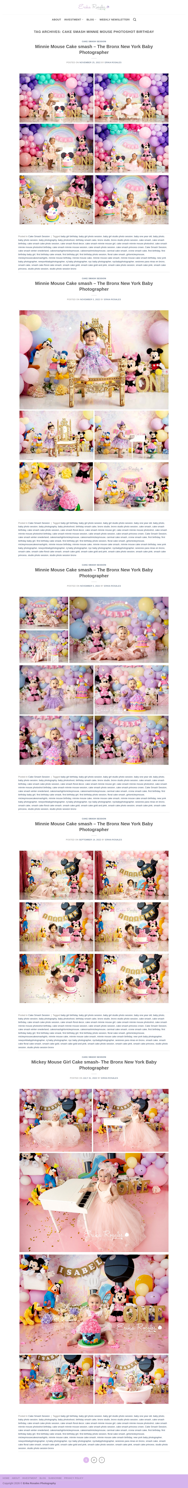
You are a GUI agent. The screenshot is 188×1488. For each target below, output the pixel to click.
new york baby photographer (147, 1036)
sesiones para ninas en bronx (149, 261)
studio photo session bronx (63, 268)
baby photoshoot (66, 240)
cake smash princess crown (130, 247)
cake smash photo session (102, 247)
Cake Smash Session (94, 41)
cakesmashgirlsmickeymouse (64, 250)
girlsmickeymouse (135, 254)
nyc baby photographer (99, 261)
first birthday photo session (93, 254)
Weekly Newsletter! (115, 19)
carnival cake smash (117, 250)
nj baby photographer (76, 261)
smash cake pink (144, 265)
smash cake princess (143, 1043)
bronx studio (104, 240)
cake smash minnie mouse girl (100, 243)
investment (73, 19)
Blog (91, 19)
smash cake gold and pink (94, 265)
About (56, 19)
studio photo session (38, 268)
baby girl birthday (69, 236)
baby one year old (143, 236)
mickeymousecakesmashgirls (32, 258)
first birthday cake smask (49, 254)
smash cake (24, 265)
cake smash (145, 240)
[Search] (134, 19)
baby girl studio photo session (118, 236)
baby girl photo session (90, 236)
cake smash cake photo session (43, 243)
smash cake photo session (121, 265)
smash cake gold (71, 265)
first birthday (154, 250)
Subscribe (55, 1478)
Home (6, 1478)
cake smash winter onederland (33, 250)
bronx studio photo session (124, 240)
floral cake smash (116, 254)
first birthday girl (70, 254)
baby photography (48, 240)
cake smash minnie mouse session (69, 247)
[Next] (102, 1460)
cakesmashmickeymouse (93, 250)
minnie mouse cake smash (106, 258)
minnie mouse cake (82, 258)
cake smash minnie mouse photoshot (135, 243)
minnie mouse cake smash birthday (138, 258)
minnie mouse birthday (60, 258)
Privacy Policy (73, 1478)
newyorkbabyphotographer (51, 261)
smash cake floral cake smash (47, 265)
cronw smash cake (137, 250)
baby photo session (28, 240)
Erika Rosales (113, 62)
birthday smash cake (86, 240)
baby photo (158, 236)
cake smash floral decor (72, 243)
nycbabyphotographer (123, 261)
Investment (29, 1478)
